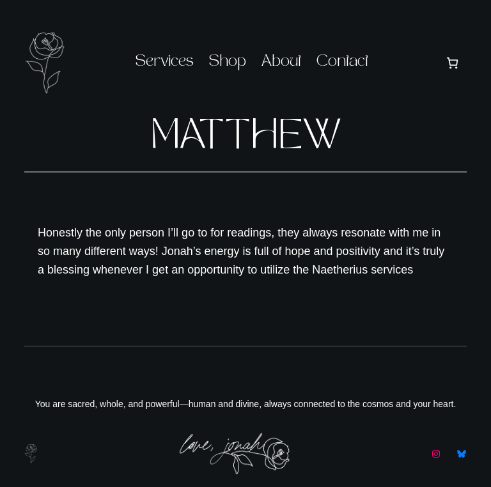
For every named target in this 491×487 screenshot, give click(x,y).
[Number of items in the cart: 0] (452, 63)
